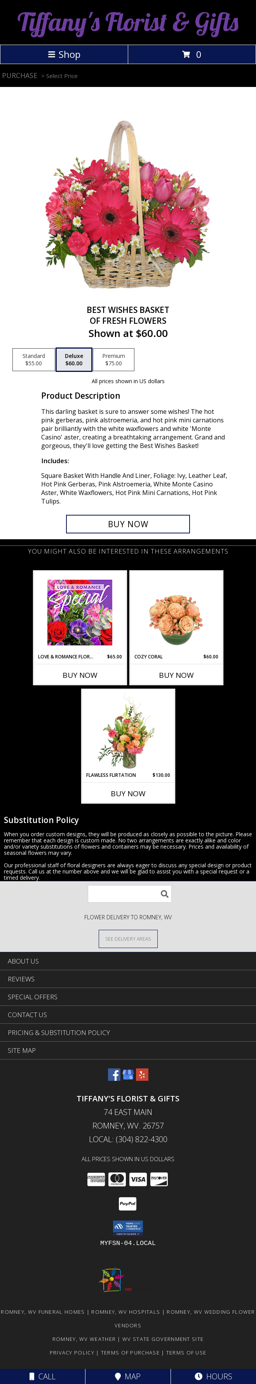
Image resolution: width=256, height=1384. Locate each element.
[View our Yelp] (142, 1078)
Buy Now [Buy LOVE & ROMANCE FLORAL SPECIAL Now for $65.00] (80, 675)
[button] (128, 1228)
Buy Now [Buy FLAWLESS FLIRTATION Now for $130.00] (128, 793)
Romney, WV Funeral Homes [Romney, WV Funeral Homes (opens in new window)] (43, 1311)
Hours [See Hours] (213, 1376)
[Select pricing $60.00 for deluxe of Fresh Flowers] (74, 360)
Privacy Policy (72, 1352)
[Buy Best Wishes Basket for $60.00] (128, 524)
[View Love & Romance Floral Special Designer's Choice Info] (79, 612)
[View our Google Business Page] (128, 1078)
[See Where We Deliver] (128, 938)
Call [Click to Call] (43, 1376)
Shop (64, 54)
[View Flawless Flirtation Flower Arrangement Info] (128, 730)
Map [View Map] (128, 1376)
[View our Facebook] (114, 1078)
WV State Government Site (163, 1338)
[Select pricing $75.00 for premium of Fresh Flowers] (113, 360)
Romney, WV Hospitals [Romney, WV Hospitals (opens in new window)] (125, 1311)
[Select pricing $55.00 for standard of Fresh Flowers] (34, 360)
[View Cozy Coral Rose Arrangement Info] (176, 612)
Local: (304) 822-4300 (128, 1139)
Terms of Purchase (130, 1352)
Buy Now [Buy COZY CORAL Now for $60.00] (176, 675)
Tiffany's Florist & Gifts (128, 21)
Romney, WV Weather (84, 1338)
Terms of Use (186, 1352)
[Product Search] (130, 894)
